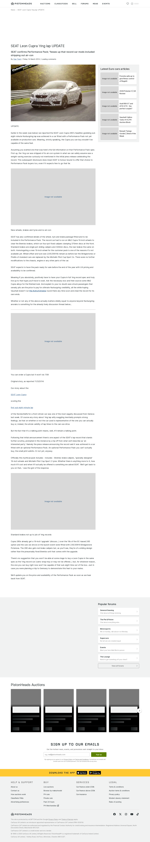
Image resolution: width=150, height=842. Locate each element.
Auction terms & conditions (119, 791)
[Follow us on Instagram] (126, 814)
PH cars (47, 794)
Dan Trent (17, 59)
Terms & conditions (116, 787)
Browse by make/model (53, 791)
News (13, 10)
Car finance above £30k (85, 791)
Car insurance (81, 794)
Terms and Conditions (82, 759)
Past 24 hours (49, 802)
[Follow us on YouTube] (132, 814)
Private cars (48, 798)
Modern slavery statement (119, 798)
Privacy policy (114, 794)
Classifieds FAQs (17, 798)
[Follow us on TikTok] (137, 814)
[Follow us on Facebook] (114, 814)
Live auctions (49, 787)
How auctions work (18, 794)
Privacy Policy (68, 759)
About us (14, 787)
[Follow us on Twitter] (120, 814)
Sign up (99, 754)
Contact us (15, 791)
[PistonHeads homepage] (21, 3)
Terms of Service (67, 819)
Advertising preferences (20, 802)
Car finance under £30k (85, 787)
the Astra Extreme (37, 291)
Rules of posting (115, 802)
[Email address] (66, 754)
